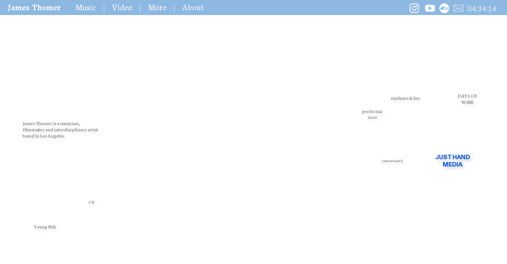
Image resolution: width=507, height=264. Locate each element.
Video (122, 6)
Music (85, 6)
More (157, 6)
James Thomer (34, 6)
